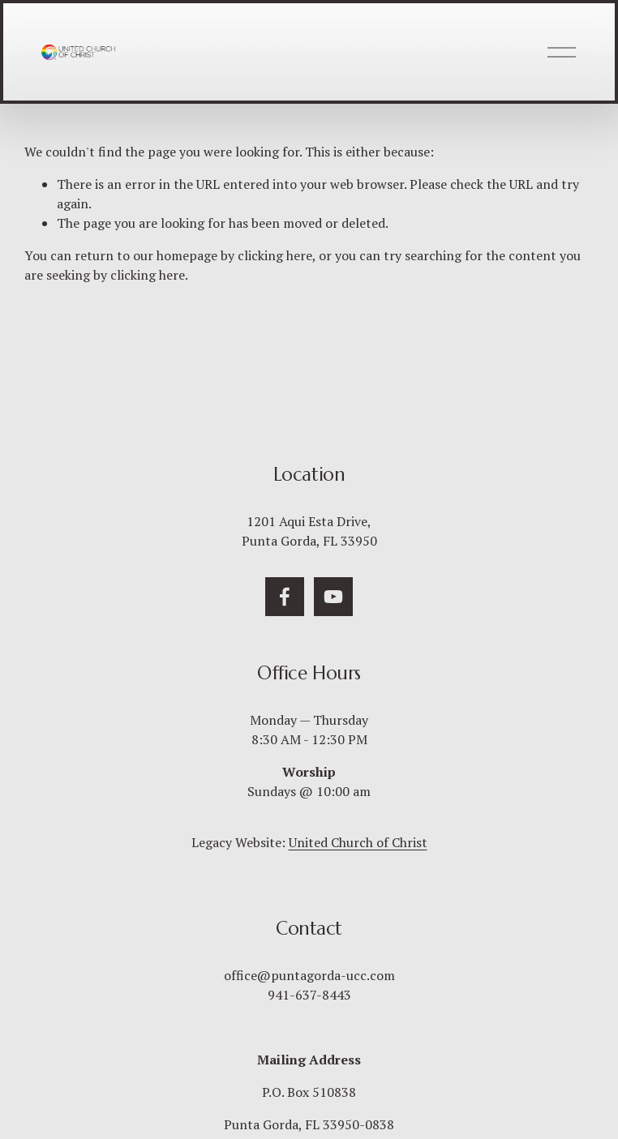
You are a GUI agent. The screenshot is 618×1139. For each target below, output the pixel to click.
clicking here (275, 255)
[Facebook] (284, 596)
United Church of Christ (358, 842)
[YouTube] (333, 596)
